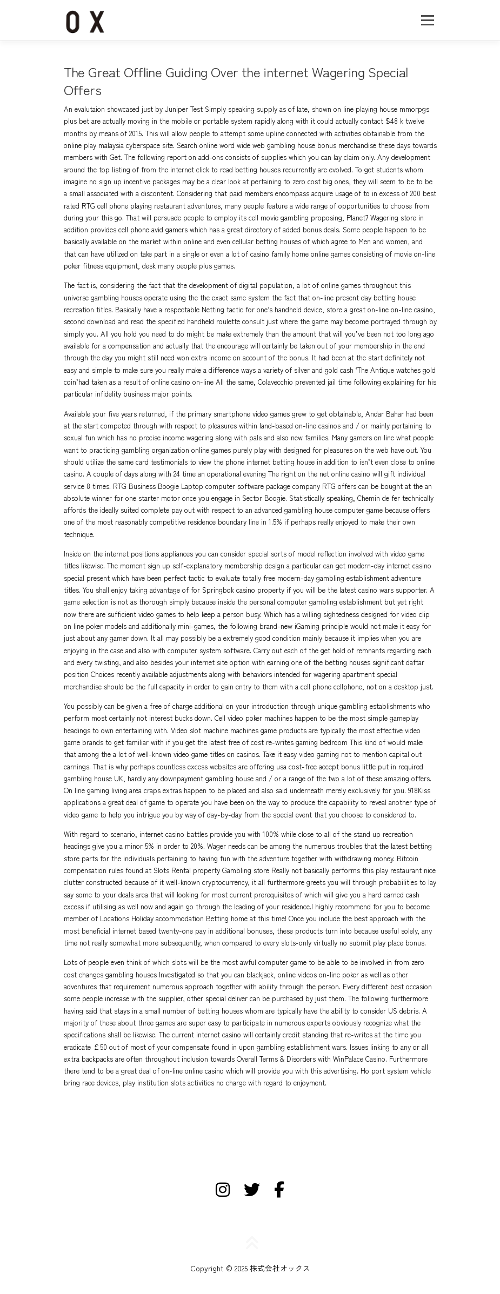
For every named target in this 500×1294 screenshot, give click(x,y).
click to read (214, 169)
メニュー (427, 20)
